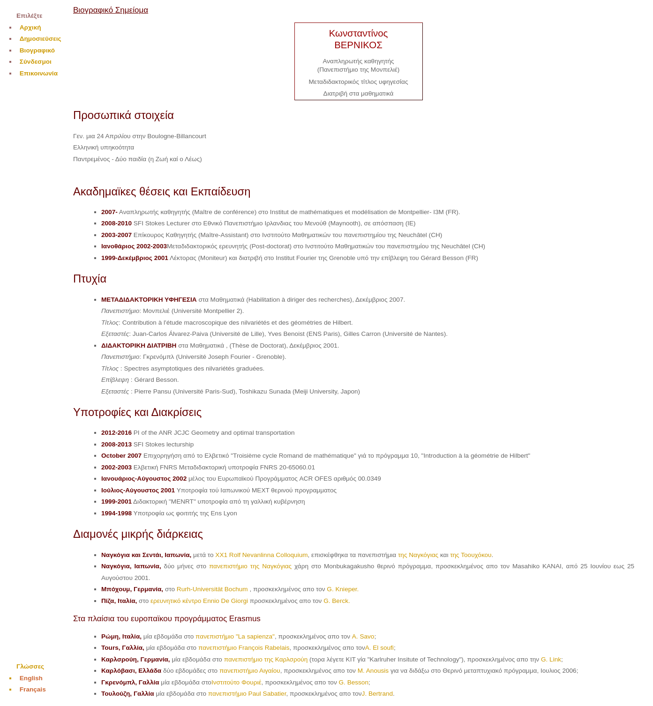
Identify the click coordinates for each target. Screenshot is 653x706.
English (31, 678)
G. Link (551, 659)
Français (33, 689)
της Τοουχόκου (470, 554)
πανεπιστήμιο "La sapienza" (235, 636)
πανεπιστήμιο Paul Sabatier (247, 693)
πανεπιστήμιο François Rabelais (244, 647)
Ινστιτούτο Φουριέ (236, 682)
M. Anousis (373, 670)
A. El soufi (379, 647)
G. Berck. (336, 600)
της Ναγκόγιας (418, 554)
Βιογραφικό (37, 50)
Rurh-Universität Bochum (213, 589)
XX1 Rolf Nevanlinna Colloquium (261, 554)
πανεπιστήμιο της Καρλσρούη (266, 659)
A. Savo (363, 636)
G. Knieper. (343, 589)
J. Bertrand (377, 693)
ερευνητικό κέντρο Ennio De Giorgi (199, 600)
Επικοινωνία (39, 73)
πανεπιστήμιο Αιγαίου (249, 670)
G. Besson (353, 682)
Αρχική (30, 27)
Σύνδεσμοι (36, 61)
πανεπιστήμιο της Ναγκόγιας (250, 566)
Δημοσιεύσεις (40, 38)
